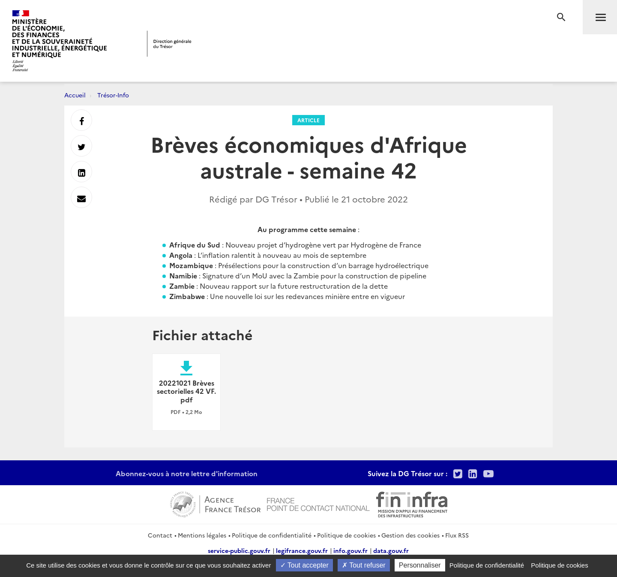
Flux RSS (457, 535)
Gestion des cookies (410, 535)
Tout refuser (364, 565)
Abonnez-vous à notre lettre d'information (187, 473)
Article (308, 120)
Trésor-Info (113, 95)
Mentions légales (202, 535)
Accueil (75, 95)
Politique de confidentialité (271, 535)
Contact (160, 535)
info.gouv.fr (350, 550)
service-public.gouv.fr (239, 550)
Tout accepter (304, 565)
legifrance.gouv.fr (302, 550)
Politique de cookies (346, 535)
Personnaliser (420, 565)
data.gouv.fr (391, 550)
